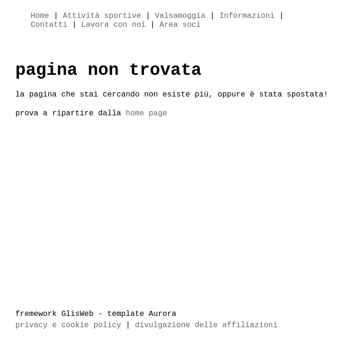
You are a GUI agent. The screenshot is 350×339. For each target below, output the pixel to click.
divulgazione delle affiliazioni (206, 325)
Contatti (49, 27)
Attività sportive (102, 16)
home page (146, 120)
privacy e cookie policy (68, 325)
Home (40, 16)
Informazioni (247, 16)
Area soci (180, 27)
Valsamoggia (180, 16)
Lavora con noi (113, 27)
